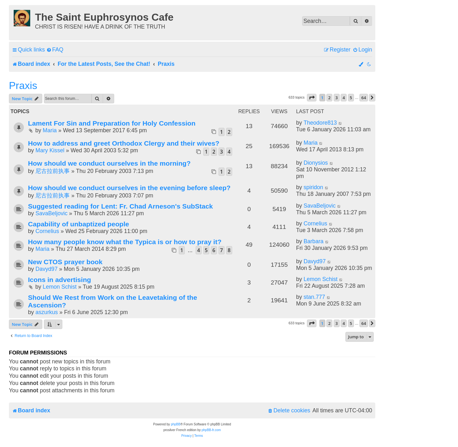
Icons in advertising (59, 279)
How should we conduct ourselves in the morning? (109, 163)
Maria (50, 130)
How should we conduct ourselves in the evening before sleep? (129, 187)
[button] (311, 97)
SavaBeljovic (51, 213)
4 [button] (344, 97)
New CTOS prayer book (65, 261)
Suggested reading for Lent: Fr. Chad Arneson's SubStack (120, 206)
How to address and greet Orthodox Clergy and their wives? (123, 143)
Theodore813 (320, 123)
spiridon (313, 187)
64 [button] (363, 97)
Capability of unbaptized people (78, 224)
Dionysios (315, 163)
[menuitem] (54, 50)
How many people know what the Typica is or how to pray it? (124, 241)
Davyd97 (46, 269)
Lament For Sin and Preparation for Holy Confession (112, 123)
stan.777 (314, 297)
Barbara (313, 241)
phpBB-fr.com (211, 430)
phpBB (175, 424)
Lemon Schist (60, 287)
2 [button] (329, 97)
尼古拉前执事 (52, 171)
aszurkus (46, 312)
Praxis (23, 85)
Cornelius (47, 231)
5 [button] (351, 97)
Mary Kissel (49, 150)
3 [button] (337, 97)
